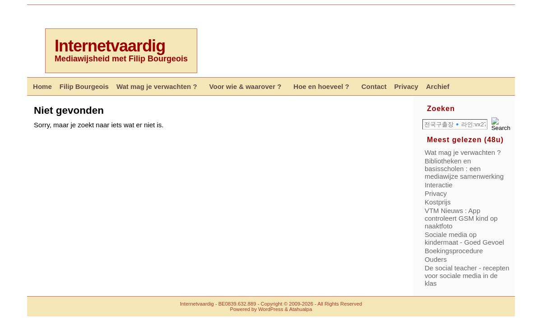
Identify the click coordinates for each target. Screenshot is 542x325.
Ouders (436, 259)
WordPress (270, 309)
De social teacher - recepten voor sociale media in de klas (467, 275)
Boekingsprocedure (454, 251)
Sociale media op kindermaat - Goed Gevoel (464, 238)
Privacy (436, 193)
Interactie (439, 185)
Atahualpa (300, 309)
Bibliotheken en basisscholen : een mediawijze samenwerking (464, 168)
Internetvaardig (110, 46)
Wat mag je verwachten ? (463, 152)
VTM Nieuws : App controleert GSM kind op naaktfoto (461, 218)
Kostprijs (438, 202)
